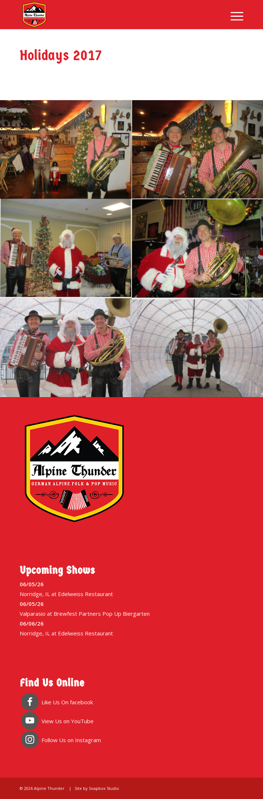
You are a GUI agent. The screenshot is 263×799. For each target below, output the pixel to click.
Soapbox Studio (104, 788)
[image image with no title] (66, 149)
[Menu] (233, 14)
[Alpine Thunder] (109, 14)
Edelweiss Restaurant (85, 594)
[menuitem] (233, 14)
